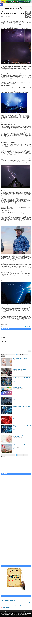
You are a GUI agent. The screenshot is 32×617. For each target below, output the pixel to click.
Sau (22, 11)
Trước (20, 11)
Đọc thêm (14, 371)
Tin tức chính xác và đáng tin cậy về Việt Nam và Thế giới (12, 605)
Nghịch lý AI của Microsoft (17, 396)
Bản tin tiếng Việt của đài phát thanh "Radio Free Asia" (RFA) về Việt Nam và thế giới (16, 602)
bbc (3, 598)
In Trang (1, 326)
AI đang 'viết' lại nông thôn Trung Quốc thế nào (21, 406)
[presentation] (9, 347)
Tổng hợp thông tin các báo (6, 607)
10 (20, 354)
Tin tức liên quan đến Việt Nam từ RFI (8, 600)
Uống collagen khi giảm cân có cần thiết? (20, 358)
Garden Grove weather (16, 472)
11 (22, 354)
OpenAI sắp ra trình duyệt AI (18, 387)
